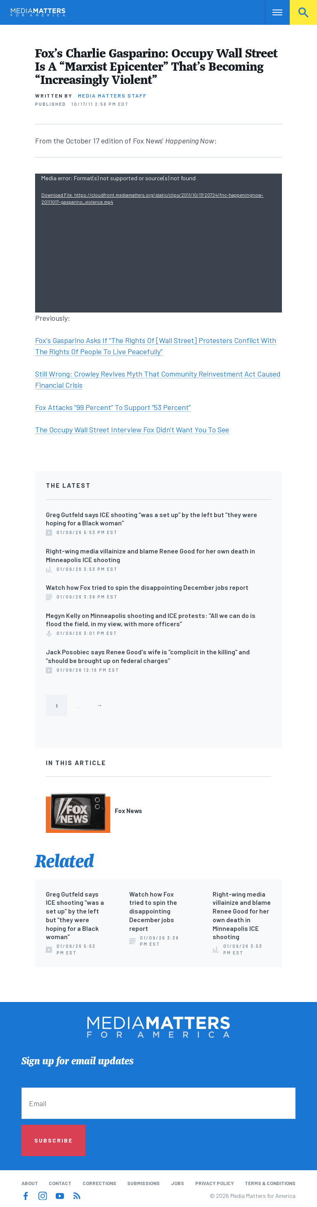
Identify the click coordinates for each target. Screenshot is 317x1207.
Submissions (143, 1183)
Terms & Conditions (270, 1183)
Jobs (177, 1183)
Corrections (99, 1183)
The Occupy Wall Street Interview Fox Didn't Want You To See (132, 429)
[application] (158, 243)
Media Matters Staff (112, 95)
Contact (60, 1183)
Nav (272, 12)
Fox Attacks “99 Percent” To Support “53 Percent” (113, 407)
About (29, 1183)
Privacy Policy (214, 1183)
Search (303, 12)
